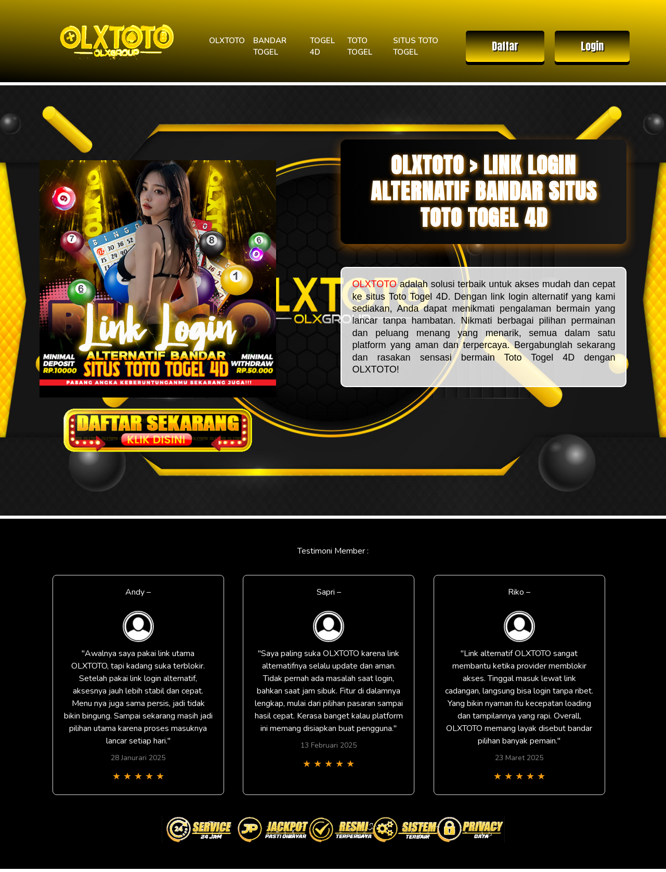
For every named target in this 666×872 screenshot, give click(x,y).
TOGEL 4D (322, 46)
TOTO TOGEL (359, 46)
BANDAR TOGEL (269, 46)
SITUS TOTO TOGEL (415, 46)
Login (592, 46)
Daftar (505, 46)
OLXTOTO (227, 40)
